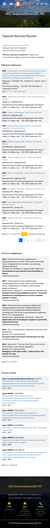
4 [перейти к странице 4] (31, 240)
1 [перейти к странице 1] (20, 240)
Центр (22, 494)
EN (42, 4)
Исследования (34, 494)
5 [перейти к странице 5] (35, 240)
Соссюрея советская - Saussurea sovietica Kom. (26, 189)
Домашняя (13, 494)
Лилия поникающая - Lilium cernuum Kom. (24, 112)
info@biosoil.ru (9, 509)
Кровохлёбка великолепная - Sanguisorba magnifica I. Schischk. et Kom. (21, 127)
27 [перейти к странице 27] (43, 240)
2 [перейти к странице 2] (24, 240)
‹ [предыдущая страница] (17, 240)
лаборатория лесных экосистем (15, 45)
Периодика (28, 498)
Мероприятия (15, 498)
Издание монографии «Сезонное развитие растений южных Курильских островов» (23, 441)
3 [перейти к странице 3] (27, 240)
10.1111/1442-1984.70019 (16, 91)
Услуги (38, 498)
